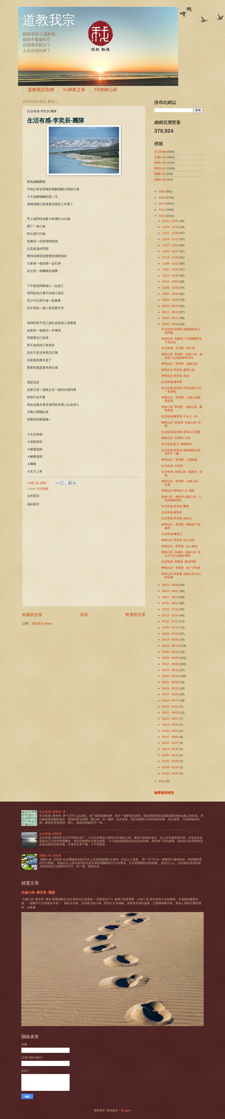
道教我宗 (48, 20)
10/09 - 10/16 (170, 287)
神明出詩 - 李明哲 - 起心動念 (179, 546)
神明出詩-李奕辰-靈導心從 (178, 369)
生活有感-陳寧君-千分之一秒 (179, 416)
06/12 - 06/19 (170, 645)
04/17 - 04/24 (170, 694)
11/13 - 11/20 (170, 257)
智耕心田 (160, 162)
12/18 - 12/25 (170, 227)
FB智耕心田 (105, 89)
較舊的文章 (135, 614)
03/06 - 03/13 (170, 730)
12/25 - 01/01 (170, 221)
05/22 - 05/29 (170, 664)
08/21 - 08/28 (170, 585)
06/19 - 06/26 (170, 639)
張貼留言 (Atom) (42, 623)
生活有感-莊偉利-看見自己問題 (180, 432)
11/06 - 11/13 (170, 263)
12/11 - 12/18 (170, 233)
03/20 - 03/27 (170, 718)
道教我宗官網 (41, 89)
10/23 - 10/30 (170, 275)
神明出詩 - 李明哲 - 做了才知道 (181, 567)
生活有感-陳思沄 (171, 534)
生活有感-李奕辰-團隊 (175, 506)
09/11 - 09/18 (170, 312)
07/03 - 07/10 (170, 627)
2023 (162, 209)
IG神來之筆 (74, 89)
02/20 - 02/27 (170, 742)
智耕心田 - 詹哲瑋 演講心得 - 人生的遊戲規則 (181, 498)
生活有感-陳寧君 (171, 382)
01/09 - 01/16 (170, 767)
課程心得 (160, 179)
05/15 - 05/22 (170, 670)
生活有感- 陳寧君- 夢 (52, 811)
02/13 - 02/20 (170, 749)
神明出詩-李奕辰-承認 (175, 375)
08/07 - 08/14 (170, 597)
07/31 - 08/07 (170, 603)
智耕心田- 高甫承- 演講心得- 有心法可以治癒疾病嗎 (181, 553)
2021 (162, 781)
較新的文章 (32, 614)
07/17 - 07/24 (170, 615)
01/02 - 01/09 (170, 773)
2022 (162, 215)
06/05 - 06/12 (170, 652)
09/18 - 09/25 (170, 306)
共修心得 (160, 157)
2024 (162, 203)
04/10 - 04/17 (170, 700)
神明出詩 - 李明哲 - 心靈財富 (179, 459)
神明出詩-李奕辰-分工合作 (178, 540)
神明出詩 (160, 168)
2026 (162, 191)
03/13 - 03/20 (170, 724)
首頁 (84, 614)
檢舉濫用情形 (164, 793)
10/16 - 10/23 (170, 281)
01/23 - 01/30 (170, 761)
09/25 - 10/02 (170, 299)
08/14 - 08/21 (170, 591)
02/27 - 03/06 (170, 737)
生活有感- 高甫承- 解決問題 (178, 561)
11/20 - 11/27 (170, 251)
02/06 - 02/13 (170, 755)
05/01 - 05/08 (170, 682)
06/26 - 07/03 (170, 633)
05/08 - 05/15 (170, 676)
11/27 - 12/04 (170, 245)
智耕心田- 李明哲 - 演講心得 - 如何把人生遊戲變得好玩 (181, 356)
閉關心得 (160, 174)
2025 (162, 197)
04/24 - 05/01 (170, 688)
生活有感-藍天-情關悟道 (176, 444)
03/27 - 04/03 (170, 712)
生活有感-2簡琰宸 (50, 833)
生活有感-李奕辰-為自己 (176, 518)
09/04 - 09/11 (170, 318)
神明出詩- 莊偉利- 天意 (176, 438)
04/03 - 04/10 (170, 706)
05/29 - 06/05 (170, 657)
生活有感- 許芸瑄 (172, 465)
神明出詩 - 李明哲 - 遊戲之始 (179, 363)
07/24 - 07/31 (170, 609)
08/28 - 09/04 (170, 324)
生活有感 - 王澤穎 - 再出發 (178, 348)
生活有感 (42, 488)
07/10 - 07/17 (170, 621)
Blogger (126, 1110)
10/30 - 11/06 (170, 269)
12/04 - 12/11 (170, 239)
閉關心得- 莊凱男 (50, 855)
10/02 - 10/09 (170, 293)
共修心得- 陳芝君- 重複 (38, 892)
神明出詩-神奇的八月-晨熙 (178, 490)
